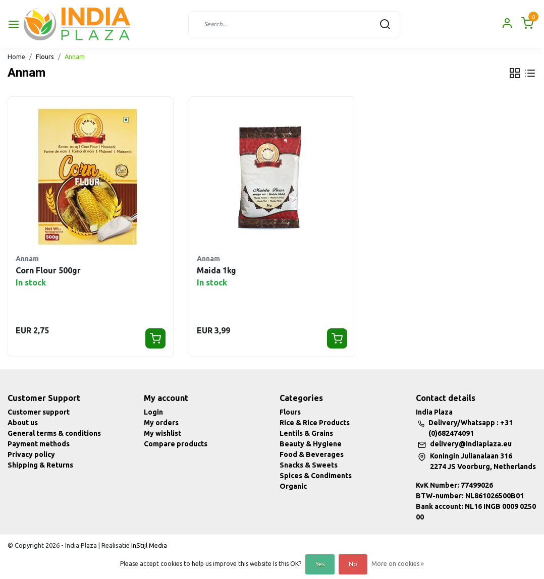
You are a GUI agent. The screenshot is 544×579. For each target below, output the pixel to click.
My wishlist (162, 433)
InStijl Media (148, 545)
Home (16, 56)
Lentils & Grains (306, 433)
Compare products (175, 444)
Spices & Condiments (316, 476)
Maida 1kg (216, 270)
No (353, 564)
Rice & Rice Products (315, 423)
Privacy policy (31, 454)
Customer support (39, 412)
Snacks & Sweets (309, 465)
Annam (75, 56)
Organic (293, 486)
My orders (161, 423)
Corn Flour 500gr (48, 270)
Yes (319, 564)
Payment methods (39, 444)
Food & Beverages (312, 454)
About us (23, 423)
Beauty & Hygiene (311, 444)
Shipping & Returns (40, 465)
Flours (45, 56)
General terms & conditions (54, 433)
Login (153, 412)
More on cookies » (397, 563)
